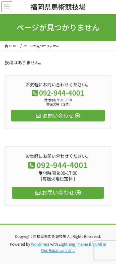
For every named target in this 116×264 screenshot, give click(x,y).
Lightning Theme (73, 244)
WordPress (40, 244)
